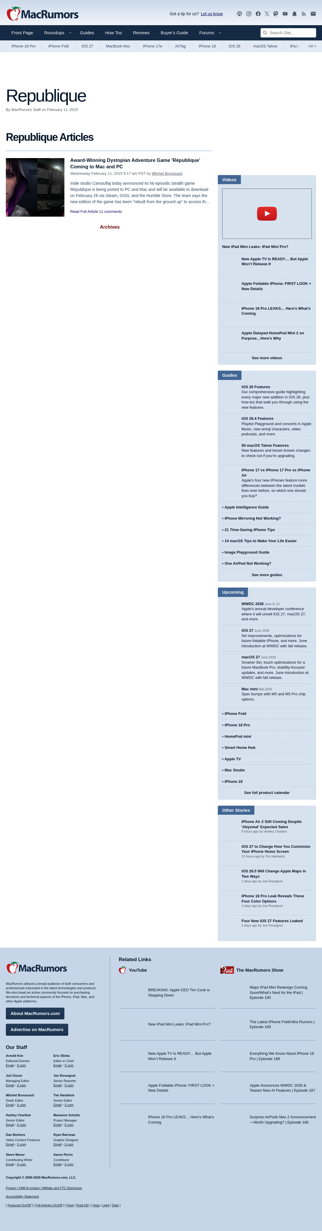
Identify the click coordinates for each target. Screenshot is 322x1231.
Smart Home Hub (240, 747)
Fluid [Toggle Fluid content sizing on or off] (69, 1205)
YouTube (138, 969)
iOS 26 (234, 46)
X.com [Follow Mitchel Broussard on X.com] (21, 1104)
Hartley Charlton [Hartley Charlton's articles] (18, 1114)
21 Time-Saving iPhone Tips (250, 530)
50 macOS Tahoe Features (265, 445)
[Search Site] (288, 32)
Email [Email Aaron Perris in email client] (58, 1163)
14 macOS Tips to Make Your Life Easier (261, 541)
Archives (110, 227)
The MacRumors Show (259, 969)
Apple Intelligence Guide (247, 507)
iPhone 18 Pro (23, 46)
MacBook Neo (118, 46)
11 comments (110, 211)
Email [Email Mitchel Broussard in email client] (10, 1104)
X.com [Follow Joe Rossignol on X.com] (68, 1084)
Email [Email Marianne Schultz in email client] (58, 1124)
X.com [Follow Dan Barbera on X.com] (21, 1144)
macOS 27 (251, 657)
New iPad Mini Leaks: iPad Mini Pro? (255, 246)
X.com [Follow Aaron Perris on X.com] (68, 1163)
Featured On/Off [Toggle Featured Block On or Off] (19, 1205)
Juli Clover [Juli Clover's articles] (14, 1075)
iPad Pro (297, 46)
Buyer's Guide (174, 32)
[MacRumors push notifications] (294, 14)
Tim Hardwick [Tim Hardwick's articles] (64, 1095)
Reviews (141, 32)
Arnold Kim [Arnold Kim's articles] (14, 1055)
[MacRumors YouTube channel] (285, 14)
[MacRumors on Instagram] (249, 14)
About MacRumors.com (35, 1013)
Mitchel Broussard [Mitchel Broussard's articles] (20, 1095)
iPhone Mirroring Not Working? (253, 518)
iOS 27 (87, 46)
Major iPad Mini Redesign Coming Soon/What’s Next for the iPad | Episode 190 (278, 992)
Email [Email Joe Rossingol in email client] (58, 1084)
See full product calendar (267, 792)
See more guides (267, 575)
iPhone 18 (207, 46)
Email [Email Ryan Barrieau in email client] (58, 1144)
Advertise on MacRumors (37, 1029)
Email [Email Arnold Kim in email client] (10, 1064)
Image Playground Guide (247, 552)
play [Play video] (267, 214)
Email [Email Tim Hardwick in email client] (58, 1104)
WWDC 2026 (253, 604)
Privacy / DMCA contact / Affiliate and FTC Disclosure (44, 1188)
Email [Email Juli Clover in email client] (10, 1084)
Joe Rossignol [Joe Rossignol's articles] (65, 1075)
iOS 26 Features (256, 387)
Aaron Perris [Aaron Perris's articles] (63, 1154)
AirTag (180, 46)
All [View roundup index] (312, 46)
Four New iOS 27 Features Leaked (272, 921)
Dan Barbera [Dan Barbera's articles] (15, 1134)
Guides (87, 32)
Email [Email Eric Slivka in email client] (58, 1064)
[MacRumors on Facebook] (258, 14)
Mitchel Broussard (167, 173)
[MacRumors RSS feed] (304, 14)
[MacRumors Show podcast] (239, 14)
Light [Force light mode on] (105, 1205)
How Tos (113, 32)
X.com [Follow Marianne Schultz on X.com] (68, 1124)
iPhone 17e (152, 46)
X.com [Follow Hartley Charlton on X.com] (21, 1124)
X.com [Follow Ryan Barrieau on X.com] (68, 1144)
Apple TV (233, 759)
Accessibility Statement (22, 1196)
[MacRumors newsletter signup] (313, 14)
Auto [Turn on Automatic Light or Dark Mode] (96, 1205)
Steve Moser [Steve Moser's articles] (15, 1154)
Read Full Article (84, 211)
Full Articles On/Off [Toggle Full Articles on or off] (48, 1205)
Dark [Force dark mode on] (115, 1205)
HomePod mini (238, 736)
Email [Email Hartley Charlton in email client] (10, 1124)
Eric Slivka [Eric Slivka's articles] (62, 1055)
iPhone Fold (58, 46)
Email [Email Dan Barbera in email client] (10, 1144)
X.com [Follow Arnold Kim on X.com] (21, 1064)
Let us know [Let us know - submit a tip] (212, 13)
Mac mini (250, 689)
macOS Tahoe (265, 46)
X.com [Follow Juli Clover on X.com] (21, 1084)
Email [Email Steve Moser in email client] (10, 1163)
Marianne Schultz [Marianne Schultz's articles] (67, 1114)
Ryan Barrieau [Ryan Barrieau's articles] (65, 1134)
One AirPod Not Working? (248, 563)
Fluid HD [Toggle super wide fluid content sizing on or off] (82, 1205)
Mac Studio (235, 770)
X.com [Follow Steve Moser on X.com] (21, 1163)
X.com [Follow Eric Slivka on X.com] (68, 1064)
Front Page (22, 32)
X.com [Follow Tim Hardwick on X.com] (68, 1104)
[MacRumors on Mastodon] (276, 14)
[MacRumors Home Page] (42, 14)
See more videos (267, 358)
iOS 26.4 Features (257, 418)
